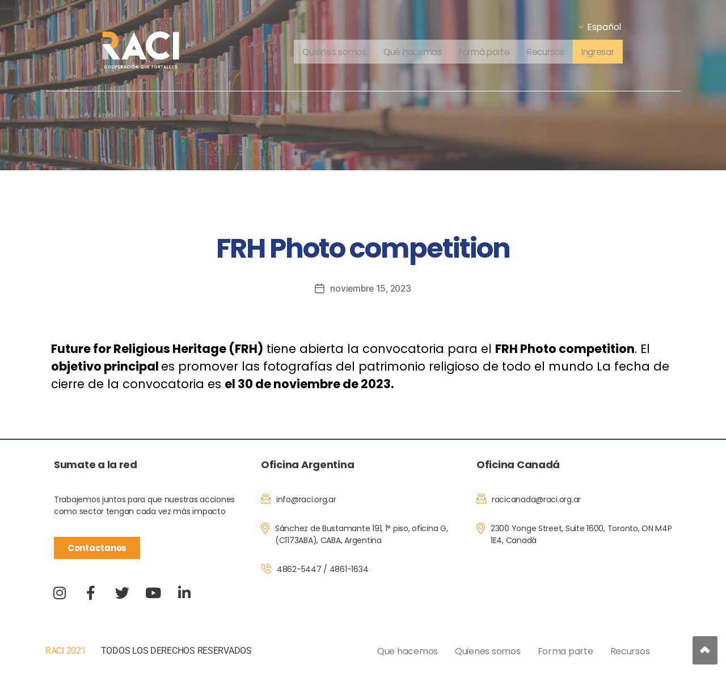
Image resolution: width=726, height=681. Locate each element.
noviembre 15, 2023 (370, 288)
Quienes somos (488, 651)
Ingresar (603, 52)
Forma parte (565, 651)
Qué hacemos (408, 52)
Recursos (548, 52)
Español (600, 26)
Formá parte (483, 52)
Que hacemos (407, 651)
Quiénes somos (328, 52)
